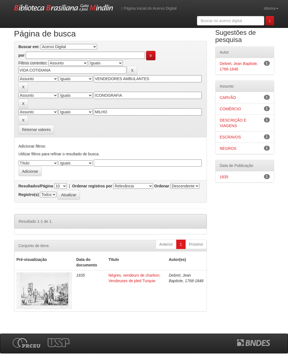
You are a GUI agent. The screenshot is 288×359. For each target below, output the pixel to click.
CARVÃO (228, 97)
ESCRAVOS (230, 137)
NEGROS (228, 148)
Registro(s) (29, 194)
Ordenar (161, 186)
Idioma (271, 8)
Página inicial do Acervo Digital (149, 8)
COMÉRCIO (230, 109)
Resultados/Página (36, 186)
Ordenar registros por (92, 186)
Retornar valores (36, 129)
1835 (224, 177)
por (22, 55)
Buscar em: (29, 46)
